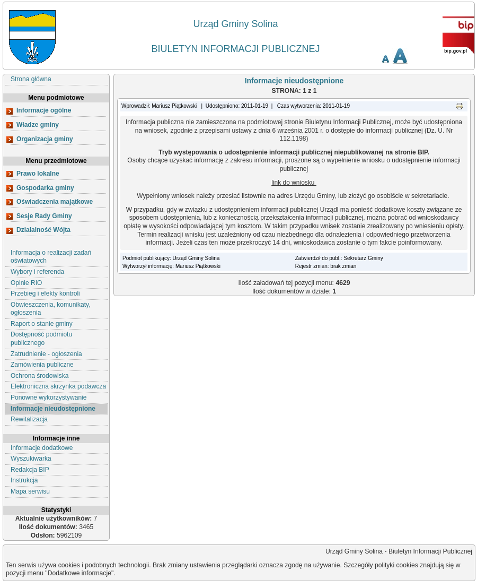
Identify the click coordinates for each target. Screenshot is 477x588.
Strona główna (31, 79)
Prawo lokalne (37, 173)
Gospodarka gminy (45, 188)
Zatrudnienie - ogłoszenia (46, 354)
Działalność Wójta (43, 230)
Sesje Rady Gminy (44, 216)
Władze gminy (37, 124)
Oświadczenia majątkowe (54, 201)
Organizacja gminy (44, 139)
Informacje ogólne (43, 110)
